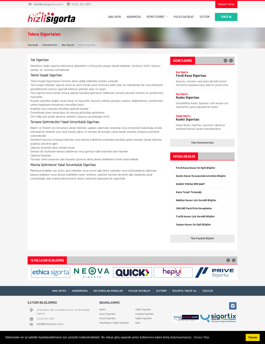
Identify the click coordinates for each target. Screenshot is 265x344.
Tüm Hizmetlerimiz (202, 143)
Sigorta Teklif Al (184, 291)
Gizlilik (207, 291)
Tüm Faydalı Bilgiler (202, 238)
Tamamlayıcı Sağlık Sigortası (114, 323)
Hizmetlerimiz (49, 45)
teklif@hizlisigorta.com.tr (50, 324)
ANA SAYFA (114, 16)
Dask (137, 323)
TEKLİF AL (226, 16)
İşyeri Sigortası (107, 314)
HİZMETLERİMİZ (157, 16)
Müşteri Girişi (226, 4)
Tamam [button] (252, 337)
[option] (202, 79)
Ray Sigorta (68, 45)
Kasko (102, 309)
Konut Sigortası (107, 318)
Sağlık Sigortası (143, 318)
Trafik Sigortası (143, 309)
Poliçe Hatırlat (184, 16)
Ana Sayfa (33, 45)
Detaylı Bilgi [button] (201, 337)
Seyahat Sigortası (144, 314)
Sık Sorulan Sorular (108, 291)
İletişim (204, 16)
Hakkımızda (134, 16)
